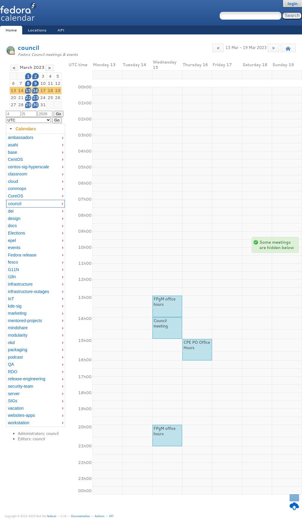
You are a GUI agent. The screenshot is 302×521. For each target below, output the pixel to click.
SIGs (12, 400)
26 (58, 97)
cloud (13, 181)
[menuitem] (35, 137)
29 (28, 104)
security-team (20, 386)
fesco (13, 262)
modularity (18, 335)
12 (58, 83)
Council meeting (161, 323)
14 (21, 90)
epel (12, 240)
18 (50, 90)
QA (11, 364)
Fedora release (22, 255)
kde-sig (15, 306)
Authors (100, 516)
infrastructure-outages (28, 291)
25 (50, 97)
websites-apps (21, 415)
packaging (17, 349)
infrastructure (20, 284)
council (28, 48)
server (14, 393)
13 (13, 90)
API (60, 30)
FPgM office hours (165, 301)
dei (11, 211)
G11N (13, 269)
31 (43, 104)
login (292, 3)
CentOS (15, 159)
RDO (12, 371)
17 (43, 90)
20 (13, 97)
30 (35, 104)
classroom (17, 174)
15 (28, 90)
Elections (16, 233)
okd (11, 342)
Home (11, 30)
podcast (15, 357)
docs (12, 225)
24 (43, 97)
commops (17, 188)
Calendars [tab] (22, 128)
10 (43, 83)
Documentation (80, 516)
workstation (18, 422)
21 (21, 97)
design (14, 218)
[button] (218, 48)
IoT (11, 298)
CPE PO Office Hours (197, 345)
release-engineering (26, 378)
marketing (17, 313)
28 (21, 104)
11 (50, 83)
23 (35, 97)
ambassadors (20, 137)
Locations (37, 30)
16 (35, 90)
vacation (16, 408)
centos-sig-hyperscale (28, 166)
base (12, 152)
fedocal (51, 516)
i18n (12, 276)
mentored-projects (25, 320)
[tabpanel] (35, 280)
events (14, 247)
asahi (13, 144)
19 (58, 90)
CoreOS (15, 196)
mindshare (18, 327)
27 (13, 104)
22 (28, 97)
